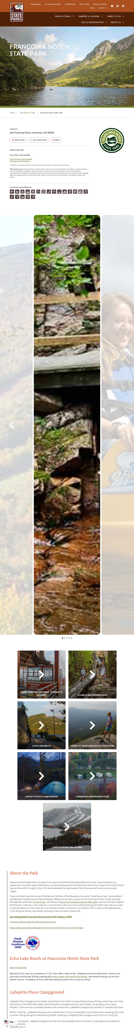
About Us (116, 22)
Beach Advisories (18, 967)
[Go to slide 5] (71, 637)
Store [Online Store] (92, 8)
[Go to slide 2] (64, 637)
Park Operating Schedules (20, 161)
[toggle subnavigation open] (73, 16)
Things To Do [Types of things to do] (114, 16)
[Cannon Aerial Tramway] (41, 675)
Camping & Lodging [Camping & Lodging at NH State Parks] (89, 16)
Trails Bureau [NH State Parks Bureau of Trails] (70, 4)
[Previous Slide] (15, 425)
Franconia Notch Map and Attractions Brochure (33, 921)
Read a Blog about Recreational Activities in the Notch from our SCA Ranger (46, 927)
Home (12, 112)
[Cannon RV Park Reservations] (92, 776)
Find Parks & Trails (27, 112)
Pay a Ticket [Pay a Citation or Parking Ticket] (84, 4)
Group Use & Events (52, 4)
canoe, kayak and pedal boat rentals (69, 976)
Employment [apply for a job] (36, 4)
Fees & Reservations (92, 22)
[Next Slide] (119, 425)
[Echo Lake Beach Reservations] (41, 725)
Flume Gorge (38, 902)
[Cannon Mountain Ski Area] (67, 827)
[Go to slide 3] (67, 637)
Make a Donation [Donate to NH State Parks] (100, 4)
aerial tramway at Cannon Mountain (80, 902)
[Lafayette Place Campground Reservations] (41, 776)
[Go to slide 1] (62, 638)
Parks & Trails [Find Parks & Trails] (63, 16)
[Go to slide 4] (69, 637)
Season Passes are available (21, 159)
